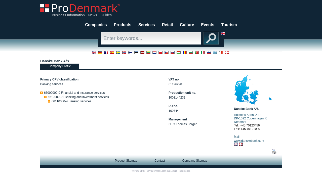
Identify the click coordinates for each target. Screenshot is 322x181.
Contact (159, 160)
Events (207, 25)
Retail (167, 25)
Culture (187, 25)
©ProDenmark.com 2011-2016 (162, 171)
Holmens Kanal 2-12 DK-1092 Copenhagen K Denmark (250, 118)
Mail (236, 137)
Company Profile (60, 66)
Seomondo (184, 171)
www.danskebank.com (249, 141)
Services (146, 25)
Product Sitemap (126, 160)
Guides (106, 15)
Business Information (68, 15)
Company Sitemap (194, 160)
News (92, 15)
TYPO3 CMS (138, 171)
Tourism (229, 25)
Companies (96, 25)
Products (122, 25)
